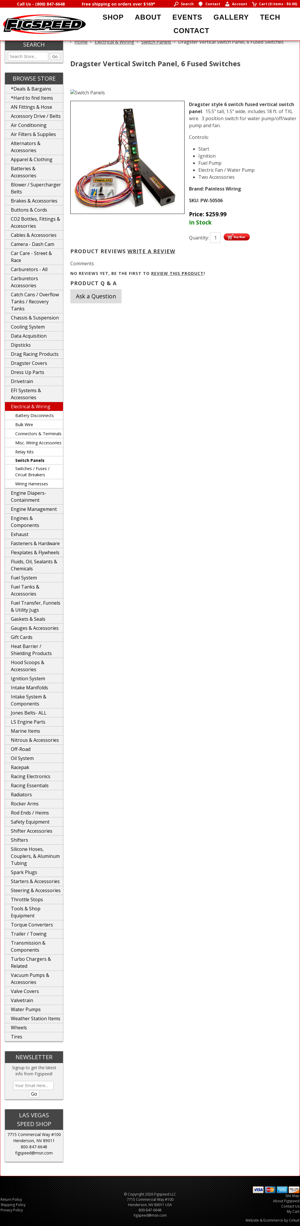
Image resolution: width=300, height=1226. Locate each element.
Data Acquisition (29, 336)
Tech (270, 17)
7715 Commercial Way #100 (34, 1134)
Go (55, 56)
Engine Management (34, 509)
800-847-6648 (34, 1147)
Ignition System (28, 678)
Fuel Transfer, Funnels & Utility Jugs (35, 606)
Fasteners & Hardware (35, 543)
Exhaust (19, 534)
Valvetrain (22, 1000)
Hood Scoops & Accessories (27, 666)
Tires (16, 1036)
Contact (191, 31)
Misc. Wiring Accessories (38, 442)
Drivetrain (22, 381)
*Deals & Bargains (31, 89)
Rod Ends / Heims (30, 813)
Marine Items (25, 731)
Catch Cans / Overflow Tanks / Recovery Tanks (35, 301)
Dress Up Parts (27, 372)
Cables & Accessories (34, 235)
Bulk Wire (24, 424)
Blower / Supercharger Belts (36, 188)
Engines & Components (25, 521)
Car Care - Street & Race (31, 256)
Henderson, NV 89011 (34, 1140)
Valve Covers (25, 991)
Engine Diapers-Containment (28, 496)
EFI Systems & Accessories (26, 394)
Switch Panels (30, 460)
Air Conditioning (29, 125)
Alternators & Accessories (25, 147)
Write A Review (151, 251)
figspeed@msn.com (34, 1153)
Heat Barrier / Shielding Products (31, 650)
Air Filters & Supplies (33, 134)
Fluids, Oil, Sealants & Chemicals (34, 565)
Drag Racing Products (35, 354)
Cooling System (28, 327)
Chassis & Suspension (35, 317)
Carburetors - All (29, 269)
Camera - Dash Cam (32, 244)
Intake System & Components (28, 700)
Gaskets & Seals (28, 619)
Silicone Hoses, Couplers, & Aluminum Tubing (35, 856)
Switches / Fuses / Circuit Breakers (32, 471)
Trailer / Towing (29, 934)
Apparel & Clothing (31, 159)
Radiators (21, 794)
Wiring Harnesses (31, 484)
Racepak (20, 767)
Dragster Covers (29, 363)
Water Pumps (26, 1009)
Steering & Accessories (36, 890)
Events (187, 17)
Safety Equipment (30, 822)
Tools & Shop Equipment (25, 912)
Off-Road (20, 749)
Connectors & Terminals (38, 433)
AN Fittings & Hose (31, 107)
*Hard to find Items (32, 98)
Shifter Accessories (31, 831)
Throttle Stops (27, 899)
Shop (113, 17)
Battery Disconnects (34, 415)
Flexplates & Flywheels (35, 552)
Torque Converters (32, 924)
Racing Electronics (30, 776)
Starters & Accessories (35, 881)
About (148, 17)
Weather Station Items (35, 1018)
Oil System (22, 758)
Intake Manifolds (29, 687)
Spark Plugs (24, 872)
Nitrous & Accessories (35, 740)
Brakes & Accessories (34, 201)
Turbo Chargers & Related (31, 962)
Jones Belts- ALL (29, 713)
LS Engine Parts (28, 722)
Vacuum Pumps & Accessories (30, 978)
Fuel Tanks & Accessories (25, 590)
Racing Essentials (30, 785)
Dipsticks (21, 345)
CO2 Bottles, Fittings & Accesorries (35, 222)
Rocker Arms (25, 803)
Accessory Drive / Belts (36, 116)
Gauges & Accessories (35, 628)
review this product (177, 273)
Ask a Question (96, 296)
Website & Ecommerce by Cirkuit (272, 1220)
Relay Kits (24, 452)
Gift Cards (22, 637)
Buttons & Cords (29, 210)
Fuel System (24, 577)
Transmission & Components (28, 946)
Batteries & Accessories (23, 172)
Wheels (19, 1027)
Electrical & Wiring (30, 406)
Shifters (19, 840)
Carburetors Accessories (24, 282)
